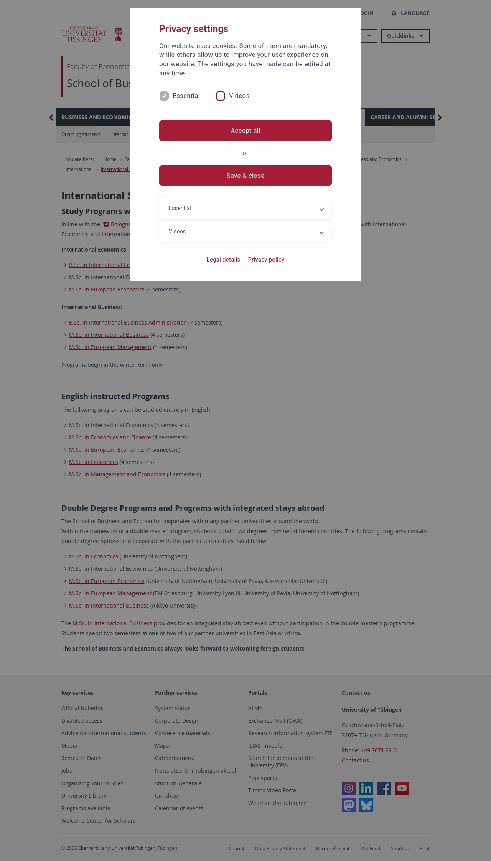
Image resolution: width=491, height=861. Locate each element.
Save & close (246, 175)
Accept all (245, 130)
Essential (186, 95)
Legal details (224, 259)
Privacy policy (266, 259)
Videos (239, 95)
